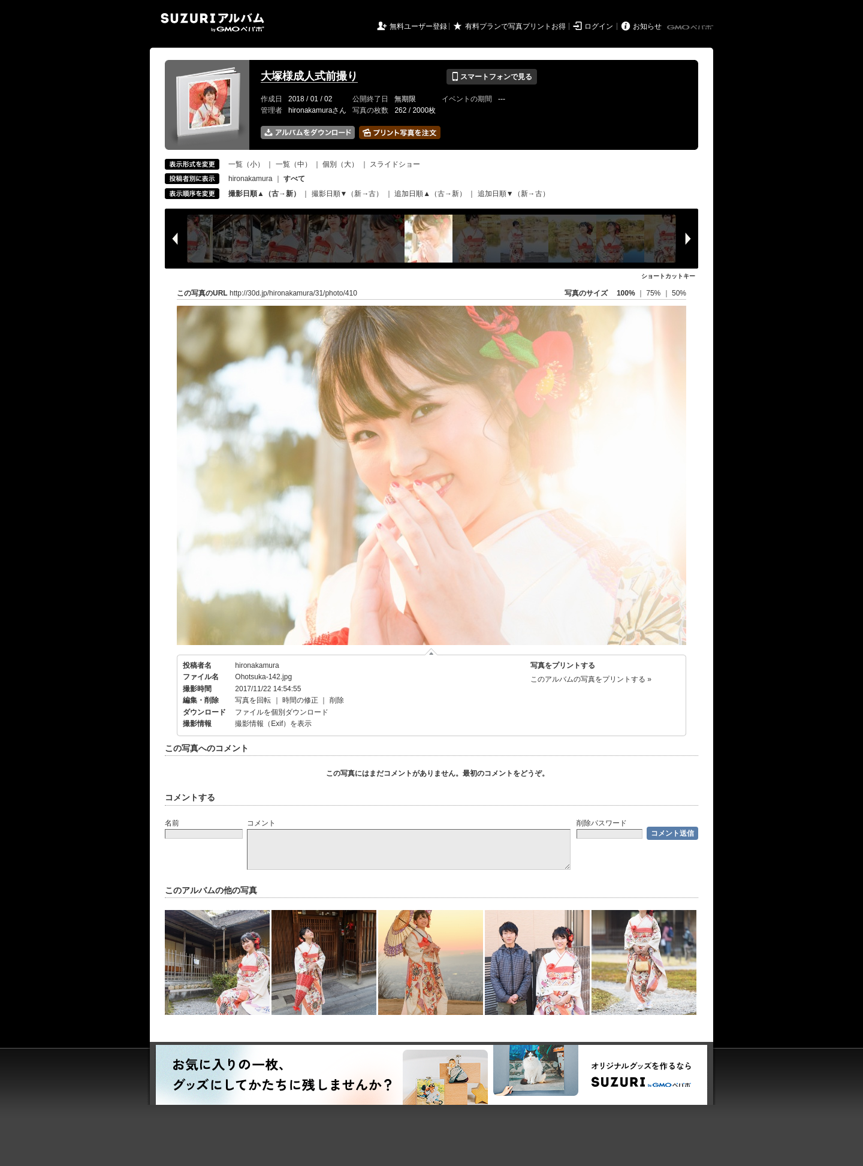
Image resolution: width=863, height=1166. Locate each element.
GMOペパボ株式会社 (691, 28)
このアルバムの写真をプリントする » (590, 679)
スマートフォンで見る (491, 77)
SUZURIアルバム (212, 22)
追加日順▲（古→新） (430, 193)
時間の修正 (300, 700)
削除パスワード (602, 823)
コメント (261, 823)
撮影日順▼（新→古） (348, 193)
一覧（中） (294, 164)
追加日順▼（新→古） (514, 193)
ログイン (598, 26)
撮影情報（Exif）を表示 (273, 723)
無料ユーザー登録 (418, 26)
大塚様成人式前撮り (309, 76)
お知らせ (647, 26)
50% (679, 293)
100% (626, 293)
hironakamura (250, 178)
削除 (337, 700)
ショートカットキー (668, 276)
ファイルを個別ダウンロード (281, 712)
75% (654, 293)
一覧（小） (246, 164)
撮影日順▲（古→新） (264, 193)
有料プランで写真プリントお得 (515, 26)
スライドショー (395, 164)
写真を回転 (253, 700)
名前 (172, 823)
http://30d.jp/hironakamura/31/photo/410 (293, 293)
